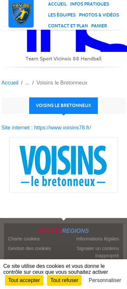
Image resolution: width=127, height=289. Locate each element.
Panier (99, 26)
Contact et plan (68, 26)
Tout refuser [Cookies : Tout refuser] (64, 280)
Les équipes (62, 15)
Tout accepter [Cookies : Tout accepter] (24, 280)
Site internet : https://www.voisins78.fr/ (46, 127)
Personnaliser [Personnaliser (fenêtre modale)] (105, 280)
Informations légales (97, 238)
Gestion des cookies (29, 248)
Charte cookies (24, 238)
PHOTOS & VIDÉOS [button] (99, 15)
